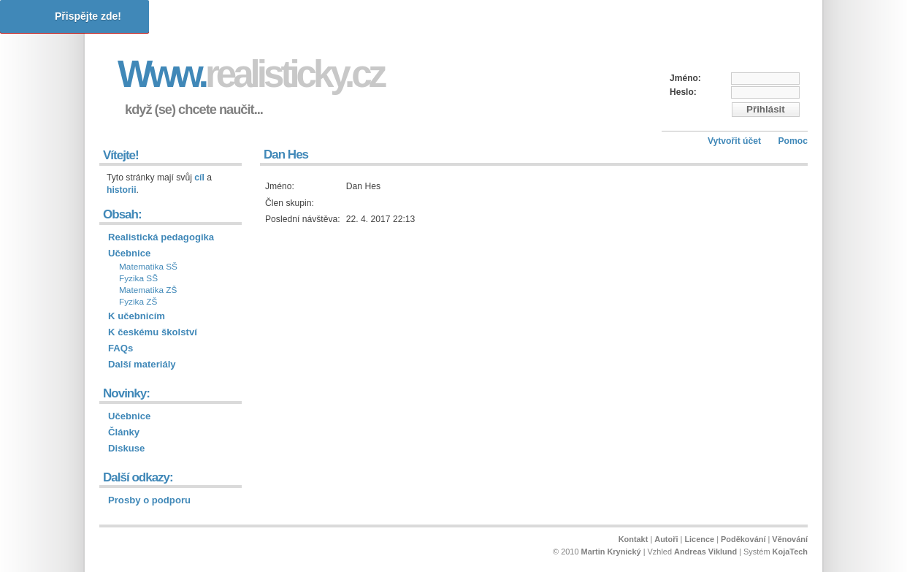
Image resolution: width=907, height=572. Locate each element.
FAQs (120, 348)
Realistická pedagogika (161, 237)
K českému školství (152, 332)
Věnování (790, 539)
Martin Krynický (611, 551)
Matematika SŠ (148, 267)
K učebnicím (136, 315)
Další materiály (142, 364)
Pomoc (793, 141)
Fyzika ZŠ (138, 302)
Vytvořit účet (734, 141)
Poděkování (743, 539)
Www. (250, 74)
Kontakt (633, 539)
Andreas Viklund (705, 551)
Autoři (666, 539)
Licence (699, 539)
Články (123, 432)
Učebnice (129, 253)
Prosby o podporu (149, 500)
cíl (199, 177)
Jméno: (685, 78)
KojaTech (790, 551)
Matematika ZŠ (148, 290)
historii (122, 190)
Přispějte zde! (88, 16)
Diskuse (126, 448)
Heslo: (683, 92)
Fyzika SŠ (138, 278)
